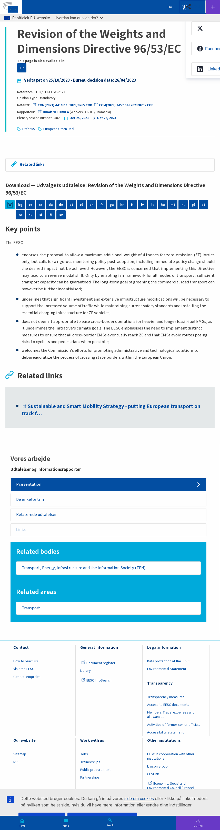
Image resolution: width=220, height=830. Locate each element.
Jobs (84, 754)
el (81, 204)
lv (142, 204)
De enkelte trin (30, 499)
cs (41, 204)
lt (152, 204)
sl (40, 214)
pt (203, 204)
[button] (192, 7)
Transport (31, 608)
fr (102, 204)
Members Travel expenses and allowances (171, 715)
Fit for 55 (28, 128)
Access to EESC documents (168, 705)
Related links (32, 164)
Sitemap (19, 754)
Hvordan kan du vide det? (79, 18)
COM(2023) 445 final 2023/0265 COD (63, 105)
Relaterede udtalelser (36, 515)
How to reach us (25, 661)
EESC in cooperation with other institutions (170, 757)
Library (85, 671)
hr (122, 204)
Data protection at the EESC (168, 661)
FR (22, 68)
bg (20, 204)
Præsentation (29, 484)
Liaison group (157, 766)
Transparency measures (166, 697)
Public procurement (95, 770)
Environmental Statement (166, 669)
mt (173, 204)
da (51, 204)
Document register (98, 663)
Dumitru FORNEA (53, 112)
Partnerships (90, 778)
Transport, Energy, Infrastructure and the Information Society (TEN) (84, 568)
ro (20, 214)
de (61, 204)
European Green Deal (59, 128)
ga (112, 204)
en (91, 204)
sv (61, 214)
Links (21, 530)
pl (193, 204)
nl (183, 204)
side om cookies (139, 798)
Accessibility (184, 7)
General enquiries (27, 677)
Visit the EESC (23, 669)
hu (163, 204)
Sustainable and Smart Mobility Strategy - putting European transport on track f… (111, 410)
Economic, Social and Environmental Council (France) (171, 786)
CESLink (153, 774)
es (31, 204)
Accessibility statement (165, 733)
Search (110, 825)
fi (51, 214)
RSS (16, 762)
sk (30, 214)
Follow (213, 7)
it (132, 204)
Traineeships (90, 762)
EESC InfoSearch (96, 681)
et (71, 204)
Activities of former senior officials (173, 725)
